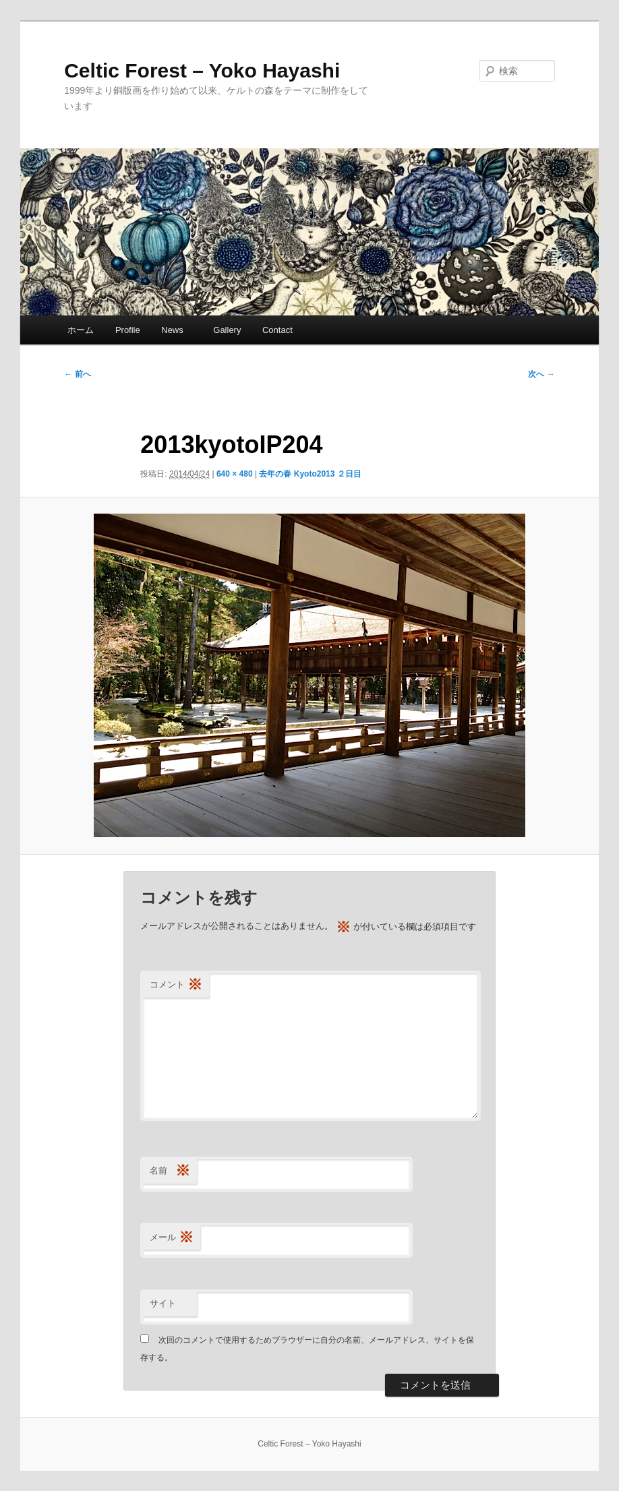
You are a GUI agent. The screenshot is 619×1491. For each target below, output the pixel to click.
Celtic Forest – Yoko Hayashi (202, 70)
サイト (163, 1303)
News (176, 330)
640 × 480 (234, 474)
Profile (127, 330)
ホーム (80, 330)
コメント (176, 985)
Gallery (227, 330)
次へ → (541, 374)
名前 (170, 1171)
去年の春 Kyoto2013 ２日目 (310, 474)
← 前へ (77, 374)
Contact (277, 330)
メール (172, 1238)
